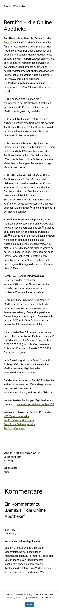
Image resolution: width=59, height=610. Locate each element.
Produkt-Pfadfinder (14, 6)
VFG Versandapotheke (16, 416)
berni (6, 472)
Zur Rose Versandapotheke (19, 420)
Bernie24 (9, 42)
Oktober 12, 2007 (13, 533)
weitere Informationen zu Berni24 (35, 404)
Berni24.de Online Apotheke (19, 424)
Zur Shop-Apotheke (14, 428)
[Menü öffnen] (53, 6)
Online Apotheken (12, 457)
